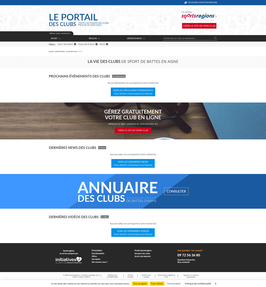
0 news (102, 147)
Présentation (97, 250)
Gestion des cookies (146, 276)
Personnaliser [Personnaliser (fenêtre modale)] (174, 283)
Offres (94, 256)
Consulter (176, 191)
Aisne (104, 44)
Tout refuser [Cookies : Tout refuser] (157, 283)
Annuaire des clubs (142, 253)
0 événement (119, 76)
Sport (55, 38)
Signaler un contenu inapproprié (191, 276)
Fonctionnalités (98, 253)
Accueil (51, 51)
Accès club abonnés (143, 256)
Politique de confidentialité (112, 276)
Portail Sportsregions (143, 250)
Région (94, 38)
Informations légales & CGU (166, 276)
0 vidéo (104, 217)
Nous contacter (183, 262)
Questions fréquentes (186, 260)
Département (136, 38)
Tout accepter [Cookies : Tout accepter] (140, 283)
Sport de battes (67, 44)
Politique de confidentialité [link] (198, 283)
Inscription (96, 259)
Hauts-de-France (88, 44)
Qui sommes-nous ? (100, 262)
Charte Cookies (130, 276)
